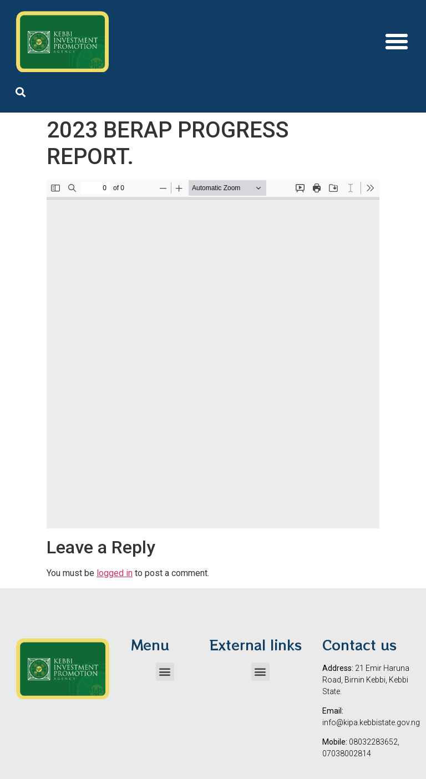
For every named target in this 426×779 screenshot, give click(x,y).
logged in (115, 573)
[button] (396, 41)
